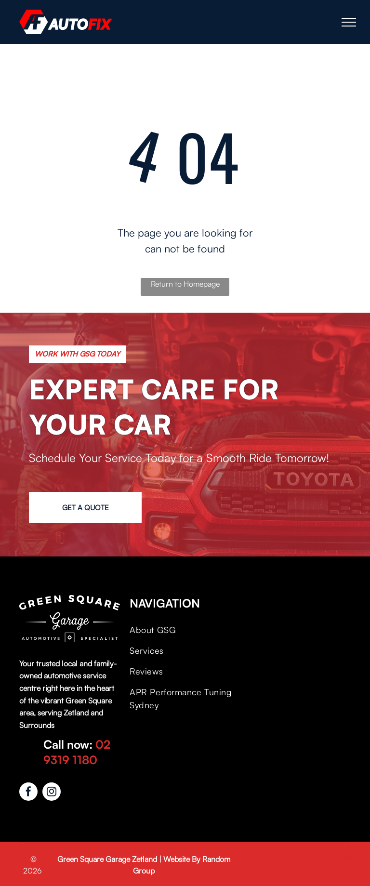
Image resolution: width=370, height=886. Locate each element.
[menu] (348, 22)
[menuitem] (183, 630)
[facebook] (28, 792)
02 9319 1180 (76, 752)
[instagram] (51, 792)
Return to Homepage (185, 284)
